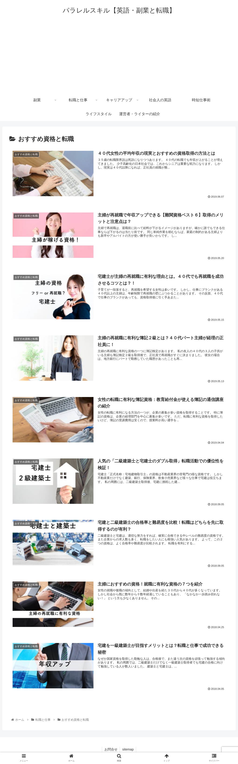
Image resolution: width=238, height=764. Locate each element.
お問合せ (110, 749)
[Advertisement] (119, 58)
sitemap (128, 749)
